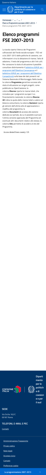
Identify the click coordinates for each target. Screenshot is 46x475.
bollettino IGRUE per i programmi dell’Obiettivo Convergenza (22, 69)
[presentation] (42, 9)
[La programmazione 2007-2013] (23, 472)
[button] (10, 465)
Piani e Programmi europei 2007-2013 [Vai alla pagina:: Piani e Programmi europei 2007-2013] (18, 22)
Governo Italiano (9, 2)
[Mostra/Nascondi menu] (4, 10)
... (15, 19)
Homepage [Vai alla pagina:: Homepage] (6, 19)
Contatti (5, 428)
